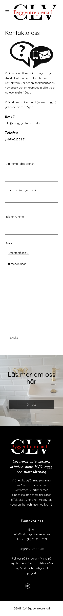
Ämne (17, 248)
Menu (8, 12)
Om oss (31, 404)
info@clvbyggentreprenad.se (23, 123)
